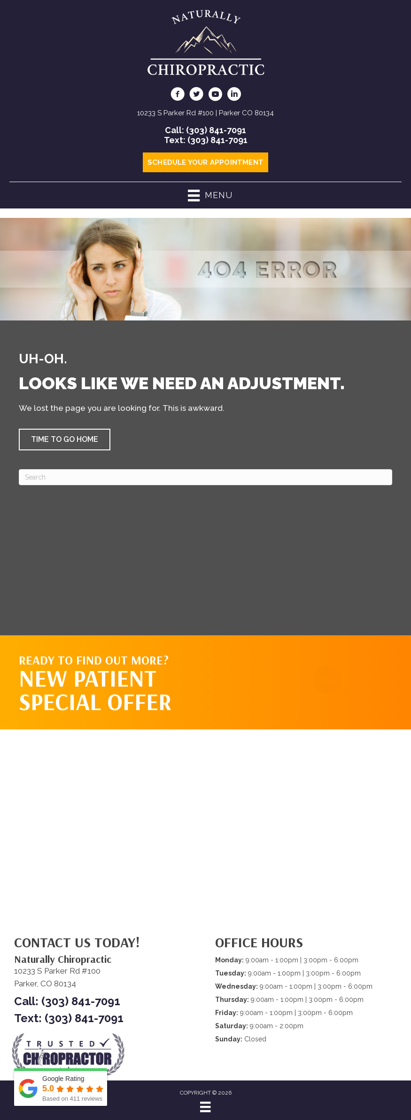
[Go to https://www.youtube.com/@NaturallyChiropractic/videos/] (215, 95)
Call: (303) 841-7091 (205, 130)
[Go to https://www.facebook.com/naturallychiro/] (178, 95)
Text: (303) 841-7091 (206, 140)
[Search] (205, 477)
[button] (64, 439)
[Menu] (205, 1107)
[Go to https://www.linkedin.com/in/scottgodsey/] (234, 95)
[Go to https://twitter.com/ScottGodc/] (196, 95)
